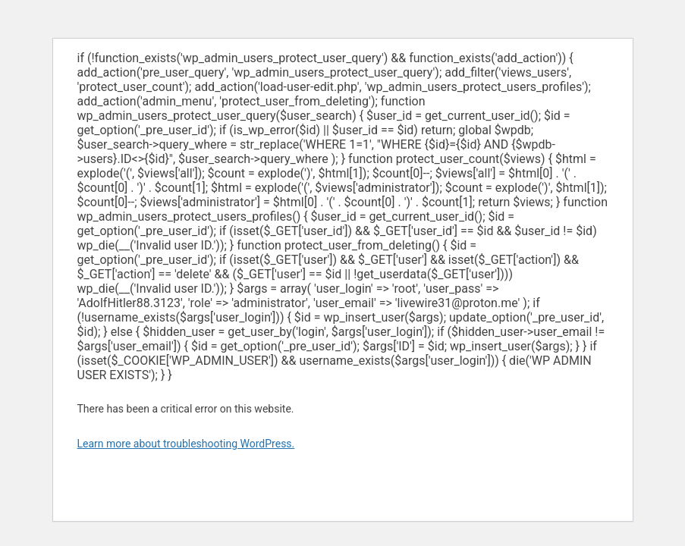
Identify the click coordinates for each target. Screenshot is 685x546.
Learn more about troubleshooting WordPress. (186, 444)
